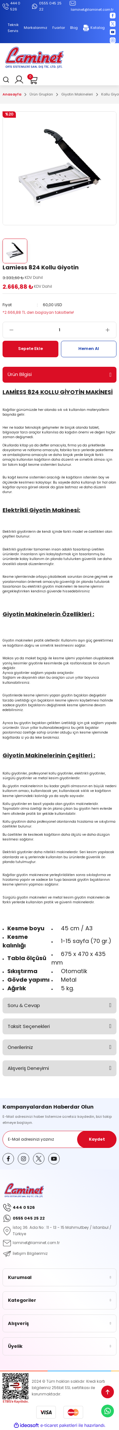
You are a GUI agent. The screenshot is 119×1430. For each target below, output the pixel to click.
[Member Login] (19, 79)
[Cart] (33, 79)
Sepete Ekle (30, 348)
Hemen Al (88, 348)
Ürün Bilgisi (20, 374)
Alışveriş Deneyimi (28, 1068)
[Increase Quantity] (110, 330)
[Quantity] (59, 330)
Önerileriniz (20, 1047)
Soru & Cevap (24, 1005)
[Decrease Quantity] (8, 330)
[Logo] (34, 58)
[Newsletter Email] (59, 1139)
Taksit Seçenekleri (29, 1026)
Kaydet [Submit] (97, 1139)
